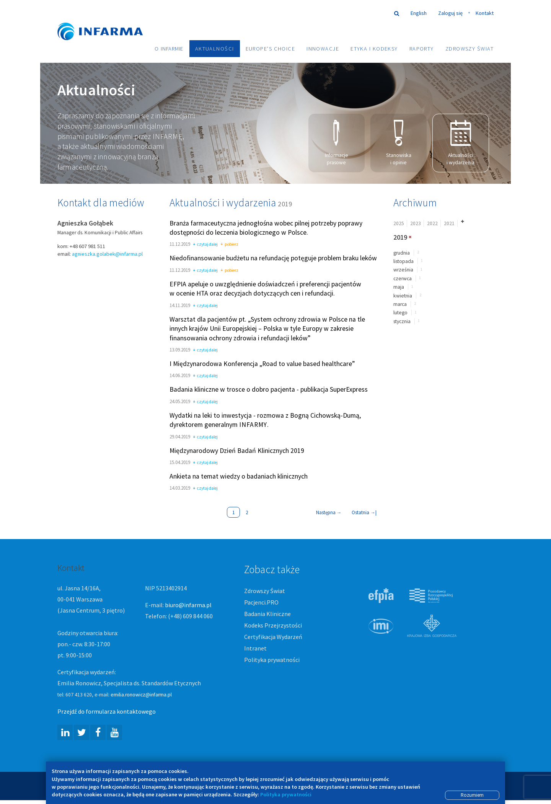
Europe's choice (270, 48)
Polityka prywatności (272, 659)
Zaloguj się (450, 13)
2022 (432, 223)
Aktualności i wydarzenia (460, 143)
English (419, 13)
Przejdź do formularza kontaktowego (106, 711)
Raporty (421, 48)
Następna (329, 512)
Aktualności (214, 48)
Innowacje (322, 48)
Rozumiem (472, 795)
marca (400, 304)
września (403, 269)
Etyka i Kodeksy (374, 48)
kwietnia (402, 296)
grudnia (401, 253)
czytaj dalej (205, 245)
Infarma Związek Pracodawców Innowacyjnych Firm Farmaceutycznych (107, 20)
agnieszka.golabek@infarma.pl (107, 253)
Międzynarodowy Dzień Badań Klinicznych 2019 (237, 450)
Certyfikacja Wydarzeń (273, 637)
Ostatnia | (364, 512)
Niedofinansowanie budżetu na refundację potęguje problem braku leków (273, 258)
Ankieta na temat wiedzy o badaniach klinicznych (239, 476)
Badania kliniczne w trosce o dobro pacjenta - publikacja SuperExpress (269, 390)
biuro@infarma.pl (188, 605)
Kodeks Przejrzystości (273, 625)
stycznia (402, 321)
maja (398, 287)
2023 (415, 223)
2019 (400, 237)
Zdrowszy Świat (469, 48)
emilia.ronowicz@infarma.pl (141, 694)
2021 (449, 223)
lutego (400, 312)
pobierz (229, 245)
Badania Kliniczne (267, 614)
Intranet (255, 648)
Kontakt (485, 13)
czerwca (402, 278)
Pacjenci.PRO (261, 602)
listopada (403, 261)
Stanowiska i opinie (398, 143)
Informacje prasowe (336, 143)
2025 (398, 223)
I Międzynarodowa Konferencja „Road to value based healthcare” (262, 364)
